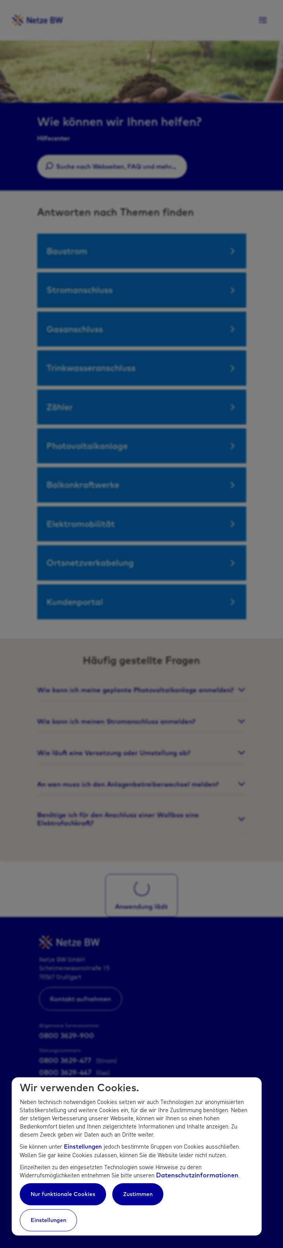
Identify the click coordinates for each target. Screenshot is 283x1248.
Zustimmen (138, 1194)
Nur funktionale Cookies (63, 1194)
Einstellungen (83, 1146)
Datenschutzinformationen (197, 1175)
